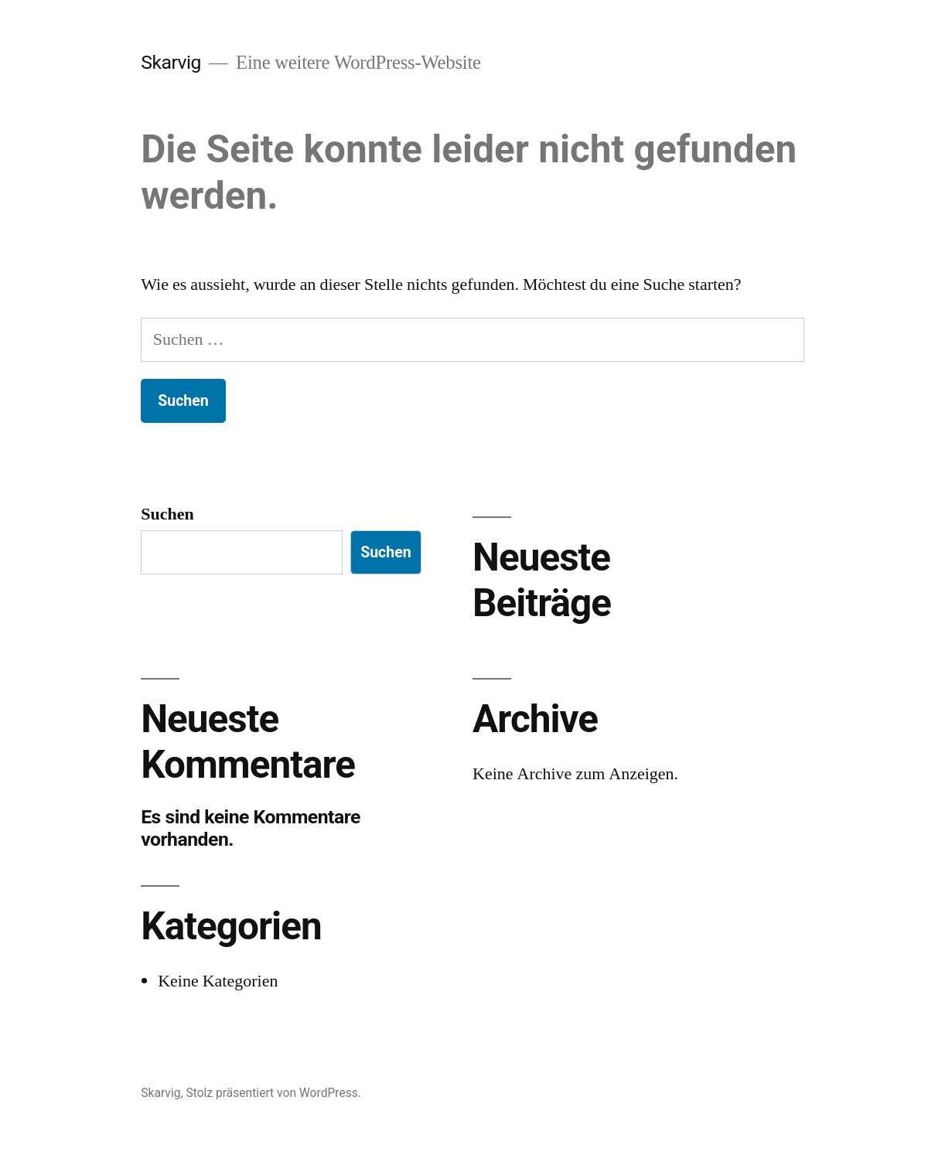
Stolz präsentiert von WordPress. (273, 1092)
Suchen (167, 514)
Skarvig (171, 62)
